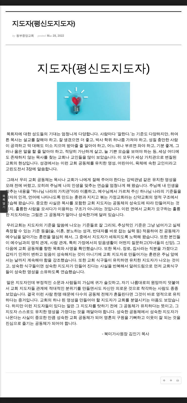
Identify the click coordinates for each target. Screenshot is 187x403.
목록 (3, 201)
